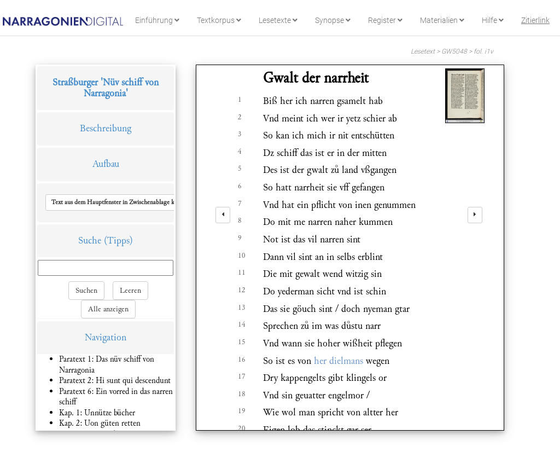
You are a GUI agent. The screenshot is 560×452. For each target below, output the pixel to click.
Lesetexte (278, 20)
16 (242, 359)
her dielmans (338, 361)
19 (242, 410)
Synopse (333, 20)
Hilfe (493, 20)
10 (242, 255)
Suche (89, 240)
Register (385, 20)
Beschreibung (105, 128)
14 (242, 324)
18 (242, 394)
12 (242, 290)
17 (242, 376)
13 (242, 307)
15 (242, 342)
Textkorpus (219, 20)
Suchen (86, 290)
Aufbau (105, 164)
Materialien (442, 20)
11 (242, 272)
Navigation (105, 337)
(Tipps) (118, 240)
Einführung (157, 20)
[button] (122, 202)
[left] (222, 215)
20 (242, 428)
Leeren (130, 290)
